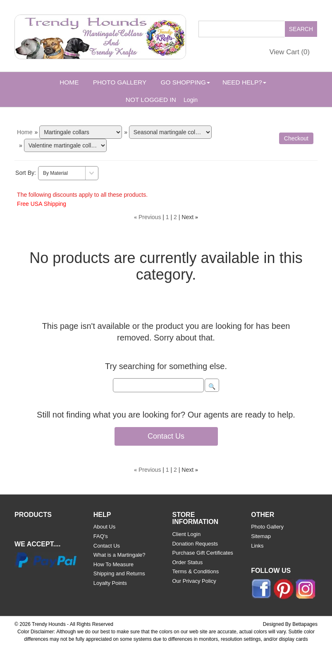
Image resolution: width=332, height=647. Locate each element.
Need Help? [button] (244, 82)
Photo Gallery (119, 82)
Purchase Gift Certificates (202, 553)
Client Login (186, 534)
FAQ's (100, 536)
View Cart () (289, 52)
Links (257, 546)
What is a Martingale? (119, 555)
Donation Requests (195, 544)
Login (191, 100)
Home (69, 82)
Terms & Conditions (195, 571)
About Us (104, 527)
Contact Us (166, 436)
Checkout (296, 138)
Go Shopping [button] (185, 82)
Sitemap (261, 536)
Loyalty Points (110, 583)
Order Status (187, 562)
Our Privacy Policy (194, 581)
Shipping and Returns (119, 573)
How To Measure (113, 564)
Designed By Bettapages (290, 624)
